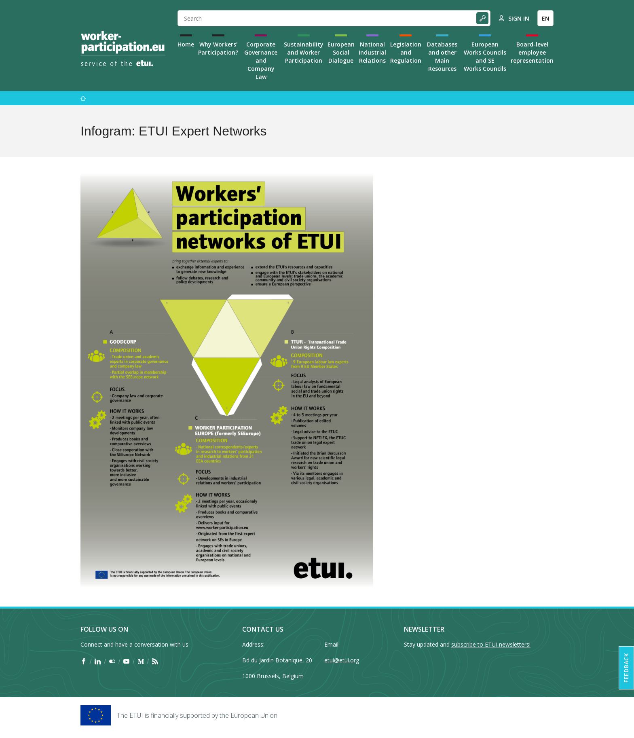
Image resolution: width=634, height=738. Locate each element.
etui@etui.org (341, 660)
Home (186, 44)
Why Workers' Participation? (218, 48)
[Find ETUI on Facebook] (83, 662)
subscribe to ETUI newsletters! (490, 644)
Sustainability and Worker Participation (303, 52)
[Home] (122, 48)
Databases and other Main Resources (442, 56)
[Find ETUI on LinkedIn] (98, 662)
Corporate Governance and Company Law (260, 60)
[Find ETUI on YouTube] (126, 662)
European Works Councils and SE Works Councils (485, 56)
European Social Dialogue (341, 52)
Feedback (626, 668)
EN (545, 18)
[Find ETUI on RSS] (155, 662)
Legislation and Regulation (405, 52)
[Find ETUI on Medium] (141, 662)
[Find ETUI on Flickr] (112, 662)
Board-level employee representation (532, 52)
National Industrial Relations (372, 52)
